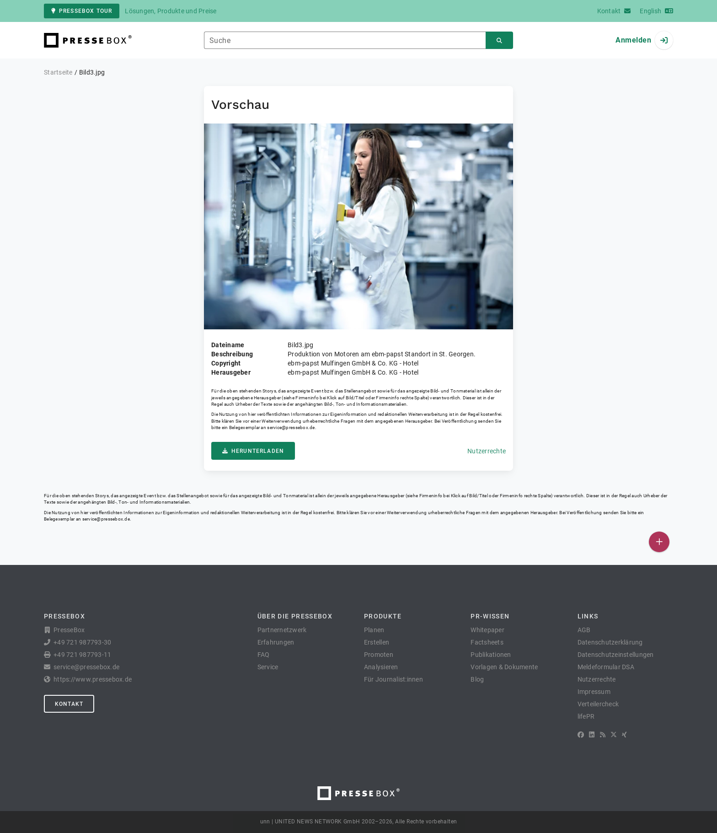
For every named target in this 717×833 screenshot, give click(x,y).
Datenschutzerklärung (610, 642)
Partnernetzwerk (282, 630)
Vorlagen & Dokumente (504, 667)
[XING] (624, 734)
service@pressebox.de (291, 427)
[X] (613, 734)
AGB (584, 630)
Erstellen (376, 642)
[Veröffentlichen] (659, 542)
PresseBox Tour (81, 11)
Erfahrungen (275, 642)
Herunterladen (253, 451)
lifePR (586, 716)
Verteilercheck (598, 704)
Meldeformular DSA (606, 667)
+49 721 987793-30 (82, 642)
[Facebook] (581, 734)
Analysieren (381, 667)
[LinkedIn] (591, 734)
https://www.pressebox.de (93, 679)
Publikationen (491, 654)
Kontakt (69, 704)
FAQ (263, 654)
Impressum (594, 691)
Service (267, 667)
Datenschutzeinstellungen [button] (616, 654)
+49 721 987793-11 (82, 654)
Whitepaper (487, 630)
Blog (477, 679)
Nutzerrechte (486, 451)
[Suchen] (499, 40)
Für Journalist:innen (393, 679)
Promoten (378, 654)
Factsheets (487, 642)
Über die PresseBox (294, 616)
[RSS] (602, 734)
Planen (374, 630)
